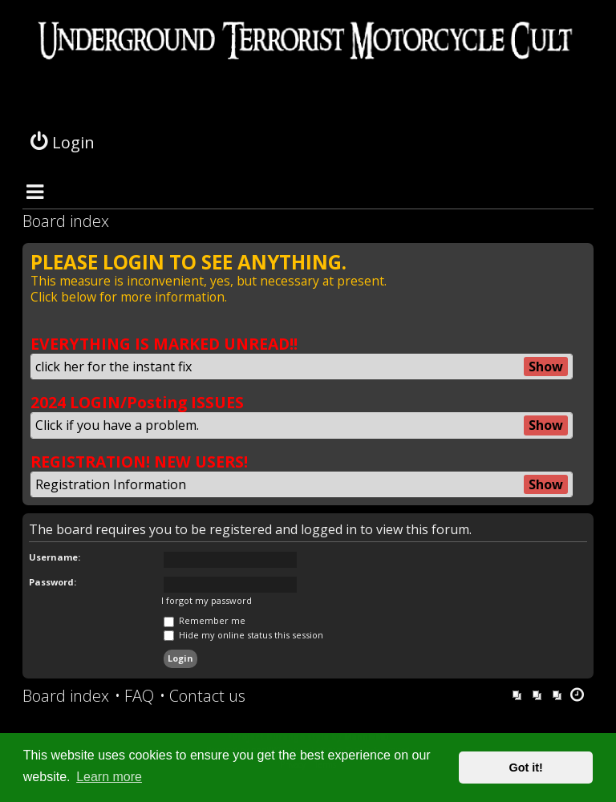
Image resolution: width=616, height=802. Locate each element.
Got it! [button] (526, 767)
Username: (54, 557)
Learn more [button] (109, 777)
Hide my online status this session (243, 635)
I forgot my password (206, 600)
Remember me (204, 620)
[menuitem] (134, 696)
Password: (52, 582)
